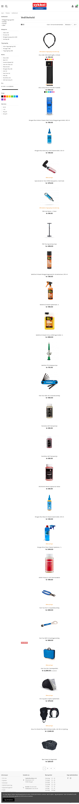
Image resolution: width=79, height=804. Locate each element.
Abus (6, 58)
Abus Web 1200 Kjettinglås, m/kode (49, 55)
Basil (5, 60)
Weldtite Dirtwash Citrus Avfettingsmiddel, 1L (49, 335)
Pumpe (4, 23)
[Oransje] (49, 59)
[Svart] (45, 59)
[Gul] (51, 59)
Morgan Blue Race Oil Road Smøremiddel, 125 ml (49, 517)
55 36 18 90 (34, 788)
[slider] (1, 89)
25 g (5, 114)
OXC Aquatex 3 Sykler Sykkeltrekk (49, 699)
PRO (5, 75)
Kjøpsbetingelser (7, 787)
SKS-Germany (7, 80)
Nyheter (4, 780)
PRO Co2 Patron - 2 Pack (49, 211)
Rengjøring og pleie (8, 20)
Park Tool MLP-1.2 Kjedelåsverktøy (49, 608)
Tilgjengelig (8, 51)
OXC (5, 71)
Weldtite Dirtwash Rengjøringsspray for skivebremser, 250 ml (49, 274)
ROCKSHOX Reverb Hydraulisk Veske (49, 486)
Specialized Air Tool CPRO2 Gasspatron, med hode (49, 181)
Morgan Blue (7, 69)
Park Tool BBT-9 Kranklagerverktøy (49, 638)
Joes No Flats (7, 64)
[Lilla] (52, 92)
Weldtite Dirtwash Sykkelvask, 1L (49, 304)
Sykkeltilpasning (7, 785)
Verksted (4, 783)
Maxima (6, 66)
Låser (3, 25)
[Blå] (50, 92)
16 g (5, 111)
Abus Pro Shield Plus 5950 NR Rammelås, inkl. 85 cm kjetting (49, 729)
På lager (6, 48)
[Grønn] (46, 92)
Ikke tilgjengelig (9, 46)
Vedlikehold (4, 16)
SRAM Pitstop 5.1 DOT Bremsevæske (49, 577)
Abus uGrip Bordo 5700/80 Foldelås (49, 87)
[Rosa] (53, 59)
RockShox (7, 77)
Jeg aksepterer (8, 800)
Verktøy (4, 21)
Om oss (4, 778)
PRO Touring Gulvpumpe (49, 244)
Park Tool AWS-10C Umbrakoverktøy (49, 395)
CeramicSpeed (8, 62)
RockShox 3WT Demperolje (49, 456)
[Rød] (47, 59)
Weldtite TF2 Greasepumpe (49, 365)
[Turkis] (48, 92)
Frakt (3, 790)
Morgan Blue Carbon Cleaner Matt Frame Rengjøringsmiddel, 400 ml (49, 120)
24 (75, 24)
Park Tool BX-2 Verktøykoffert (49, 668)
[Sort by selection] (68, 24)
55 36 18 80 (33, 787)
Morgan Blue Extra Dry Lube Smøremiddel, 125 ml (49, 150)
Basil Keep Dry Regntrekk (49, 759)
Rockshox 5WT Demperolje (49, 426)
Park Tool (6, 73)
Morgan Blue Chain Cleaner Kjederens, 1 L (49, 547)
